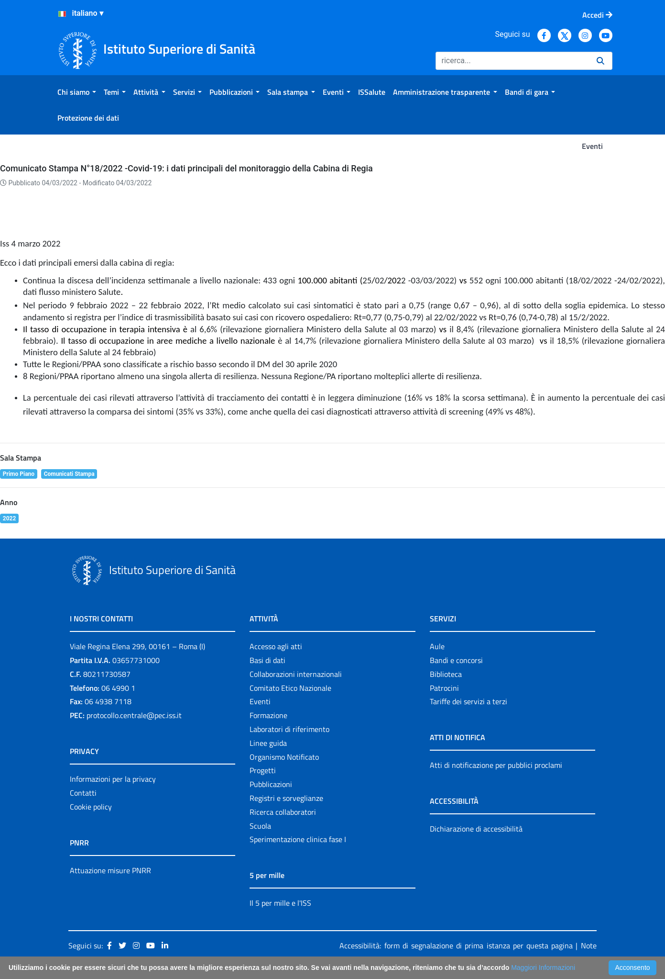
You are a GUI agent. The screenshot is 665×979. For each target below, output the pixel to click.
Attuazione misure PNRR (110, 870)
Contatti (83, 793)
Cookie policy (91, 806)
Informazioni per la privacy (113, 779)
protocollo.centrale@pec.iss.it (134, 715)
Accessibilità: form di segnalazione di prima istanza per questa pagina (456, 945)
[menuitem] (77, 91)
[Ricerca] (512, 61)
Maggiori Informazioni (543, 967)
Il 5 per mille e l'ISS (280, 903)
